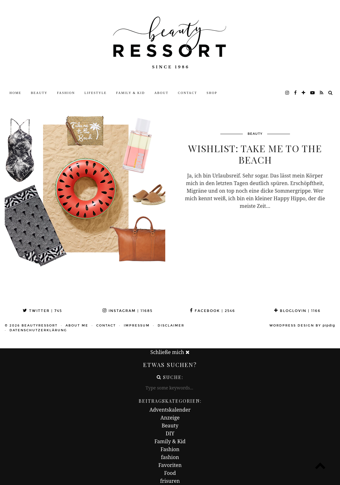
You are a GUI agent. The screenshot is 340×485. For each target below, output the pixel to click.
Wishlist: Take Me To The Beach (255, 154)
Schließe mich (170, 352)
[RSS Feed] (322, 93)
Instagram (128, 311)
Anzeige (170, 417)
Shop (212, 93)
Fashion (66, 93)
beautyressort (40, 325)
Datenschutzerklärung (38, 330)
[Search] (330, 93)
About (161, 93)
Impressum (137, 325)
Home (15, 93)
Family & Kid (130, 93)
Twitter (42, 311)
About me (77, 325)
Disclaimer (171, 325)
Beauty (39, 93)
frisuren (170, 480)
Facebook (212, 311)
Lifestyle (96, 93)
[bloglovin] (304, 93)
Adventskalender (170, 409)
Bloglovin (297, 311)
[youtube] (312, 93)
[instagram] (287, 93)
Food (170, 472)
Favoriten (169, 465)
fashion (170, 457)
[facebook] (295, 93)
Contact (187, 93)
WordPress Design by (302, 325)
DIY (170, 433)
